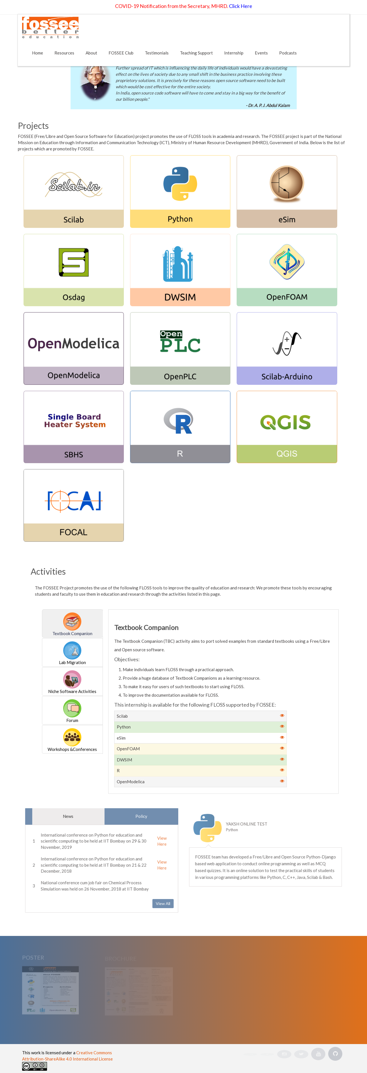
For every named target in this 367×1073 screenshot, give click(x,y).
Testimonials (157, 52)
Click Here (240, 6)
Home (37, 52)
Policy (138, 816)
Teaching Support (196, 52)
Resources (64, 52)
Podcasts (288, 52)
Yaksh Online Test (249, 824)
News (65, 816)
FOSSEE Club (121, 52)
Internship (233, 52)
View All (160, 903)
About (91, 52)
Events (261, 52)
